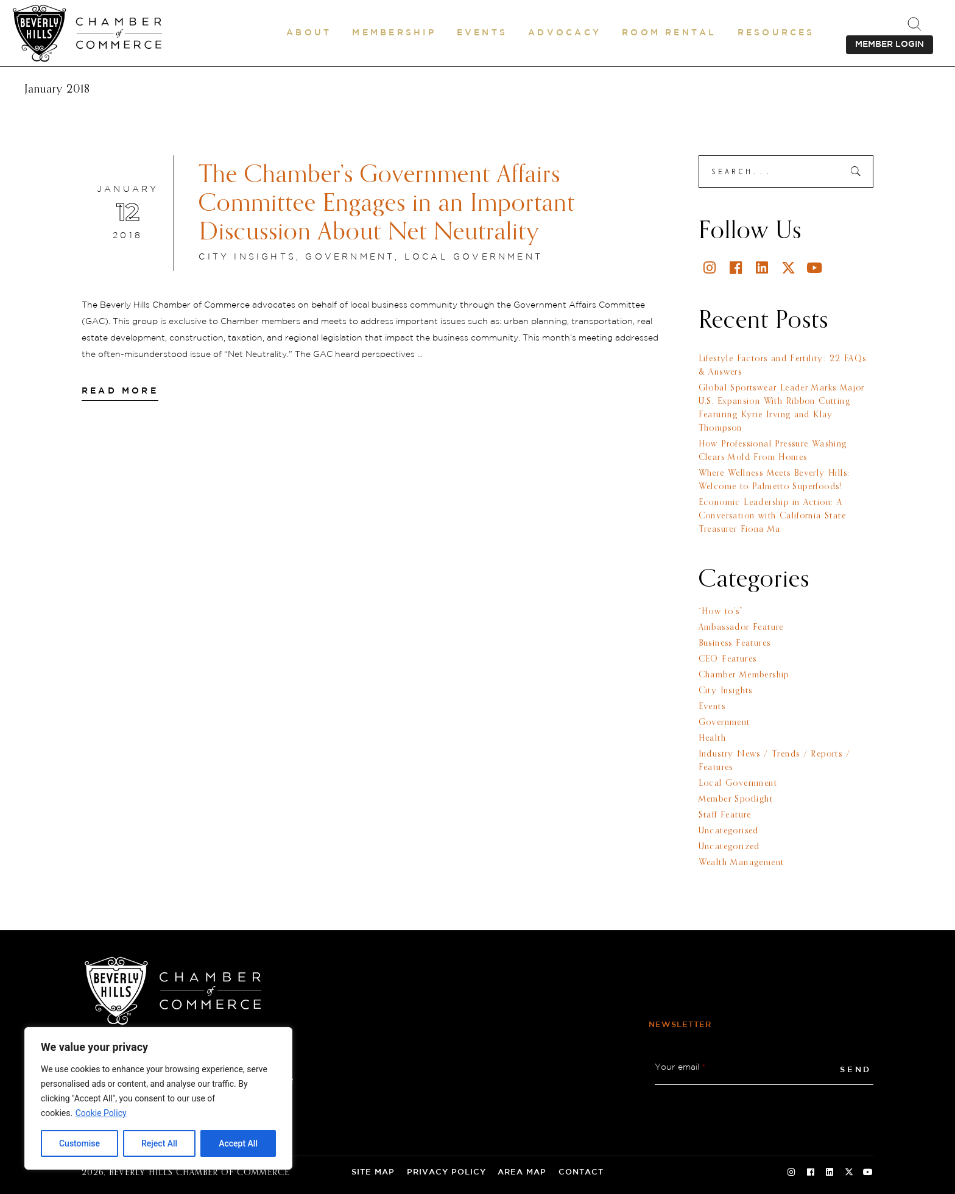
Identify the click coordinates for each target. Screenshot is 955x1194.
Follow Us (750, 231)
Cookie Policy (101, 1113)
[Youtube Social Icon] (867, 1172)
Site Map (373, 1172)
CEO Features (728, 659)
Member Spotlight (736, 799)
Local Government (473, 257)
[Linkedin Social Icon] (829, 1172)
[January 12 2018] (127, 213)
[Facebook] (736, 267)
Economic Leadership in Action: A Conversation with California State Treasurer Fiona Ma (773, 516)
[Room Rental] (669, 33)
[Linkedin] (763, 267)
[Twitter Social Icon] (849, 1172)
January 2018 (57, 89)
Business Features (735, 643)
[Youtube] (815, 267)
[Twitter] (789, 267)
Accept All (238, 1143)
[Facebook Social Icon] (810, 1172)
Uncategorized (729, 847)
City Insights (247, 257)
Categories (754, 580)
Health (712, 738)
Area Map (522, 1172)
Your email (680, 1067)
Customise (79, 1143)
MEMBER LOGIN (889, 44)
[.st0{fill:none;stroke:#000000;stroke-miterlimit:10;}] (914, 23)
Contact (581, 1172)
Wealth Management (741, 862)
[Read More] (120, 391)
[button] (309, 33)
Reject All (159, 1143)
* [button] (704, 1067)
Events (712, 706)
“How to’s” (721, 611)
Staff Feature (725, 815)
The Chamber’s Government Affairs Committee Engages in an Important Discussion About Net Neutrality (387, 204)
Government (350, 257)
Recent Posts (763, 321)
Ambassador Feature (741, 627)
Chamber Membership (744, 675)
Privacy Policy (446, 1172)
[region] (158, 1098)
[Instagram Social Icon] (791, 1172)
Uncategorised (729, 831)
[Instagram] (710, 267)
